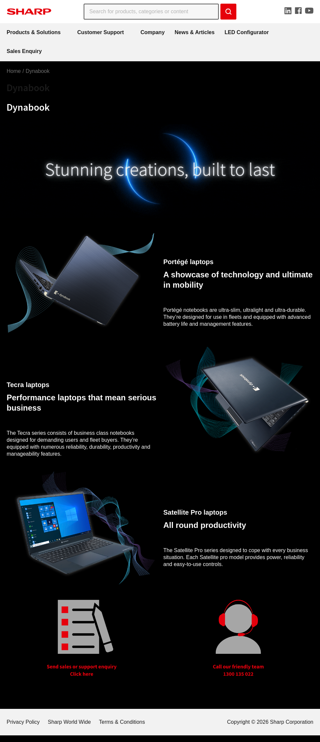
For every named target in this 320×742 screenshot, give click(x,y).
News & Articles (194, 32)
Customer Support (100, 32)
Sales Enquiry (24, 51)
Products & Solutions (34, 32)
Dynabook (37, 71)
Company (152, 32)
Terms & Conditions (122, 722)
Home (14, 71)
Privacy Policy (23, 722)
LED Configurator (246, 32)
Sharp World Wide (69, 722)
